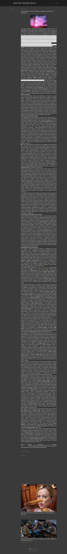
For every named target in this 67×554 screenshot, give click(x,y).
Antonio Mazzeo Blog (24, 3)
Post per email (26, 451)
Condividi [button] (11, 9)
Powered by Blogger (33, 549)
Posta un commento (27, 516)
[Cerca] (56, 3)
